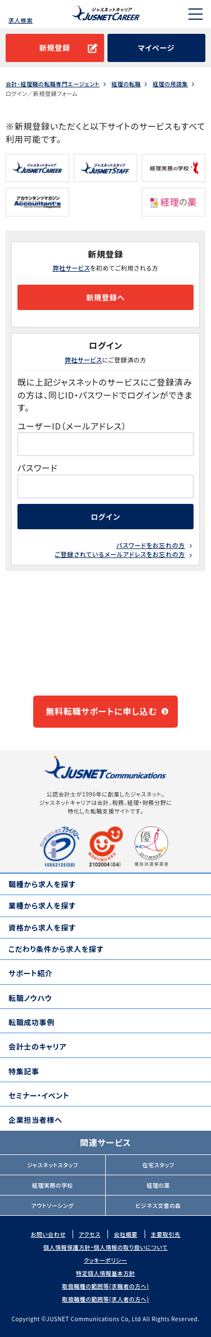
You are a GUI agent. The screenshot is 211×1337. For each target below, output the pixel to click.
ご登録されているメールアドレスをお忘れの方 (120, 554)
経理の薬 (158, 1185)
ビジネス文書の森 (158, 1205)
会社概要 (125, 1234)
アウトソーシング (53, 1205)
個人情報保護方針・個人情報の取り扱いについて (105, 1247)
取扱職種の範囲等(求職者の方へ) (105, 1286)
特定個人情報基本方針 (105, 1273)
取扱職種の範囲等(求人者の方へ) (105, 1299)
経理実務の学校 (52, 1185)
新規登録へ (105, 297)
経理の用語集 (170, 84)
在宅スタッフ (158, 1165)
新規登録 (54, 47)
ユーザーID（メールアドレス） (72, 426)
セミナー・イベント (38, 1095)
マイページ (156, 47)
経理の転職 (126, 84)
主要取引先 (166, 1234)
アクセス (89, 1234)
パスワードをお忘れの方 (150, 545)
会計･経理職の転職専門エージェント (53, 84)
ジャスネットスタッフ (52, 1165)
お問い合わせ (48, 1234)
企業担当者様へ (35, 1120)
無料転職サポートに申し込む (101, 711)
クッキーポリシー (105, 1260)
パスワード (38, 467)
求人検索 (20, 20)
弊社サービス (70, 267)
